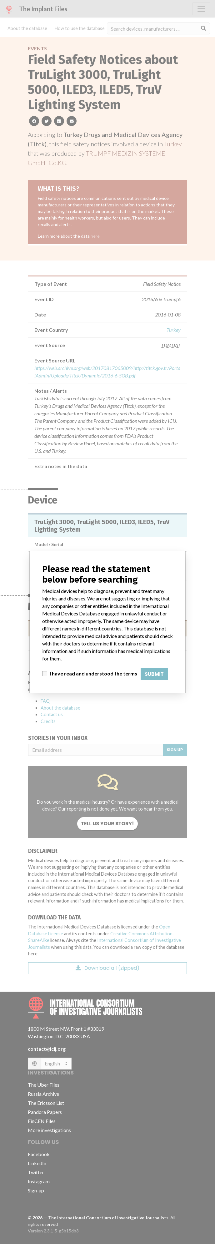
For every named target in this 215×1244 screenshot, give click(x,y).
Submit (154, 674)
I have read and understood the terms (93, 673)
